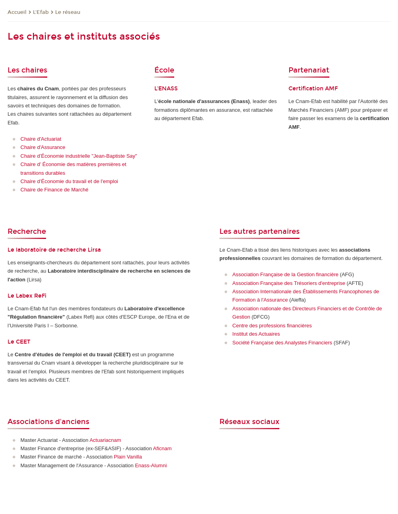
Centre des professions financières (272, 326)
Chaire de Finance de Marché (54, 190)
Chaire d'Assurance (43, 147)
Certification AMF (313, 88)
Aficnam (162, 448)
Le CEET (19, 341)
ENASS (168, 88)
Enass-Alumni (151, 465)
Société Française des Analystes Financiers (282, 343)
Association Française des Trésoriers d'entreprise (289, 283)
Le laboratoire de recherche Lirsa (54, 249)
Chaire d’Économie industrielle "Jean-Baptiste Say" (79, 156)
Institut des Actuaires (256, 334)
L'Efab (41, 12)
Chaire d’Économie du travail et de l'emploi (69, 181)
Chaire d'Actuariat (41, 139)
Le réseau (67, 12)
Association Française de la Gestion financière (285, 274)
